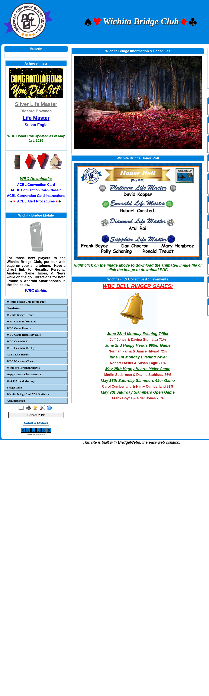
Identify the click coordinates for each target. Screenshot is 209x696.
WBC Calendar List (18, 341)
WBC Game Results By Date (24, 334)
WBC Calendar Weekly (21, 347)
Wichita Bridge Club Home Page (26, 301)
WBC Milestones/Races (21, 361)
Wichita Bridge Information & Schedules (137, 51)
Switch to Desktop (36, 422)
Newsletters (13, 308)
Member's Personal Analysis (23, 367)
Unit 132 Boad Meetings (21, 381)
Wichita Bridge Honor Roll (138, 158)
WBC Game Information (21, 321)
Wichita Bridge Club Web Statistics (28, 394)
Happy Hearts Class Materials (25, 374)
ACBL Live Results (18, 354)
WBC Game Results (18, 328)
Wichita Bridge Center (20, 314)
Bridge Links (14, 387)
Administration (16, 400)
